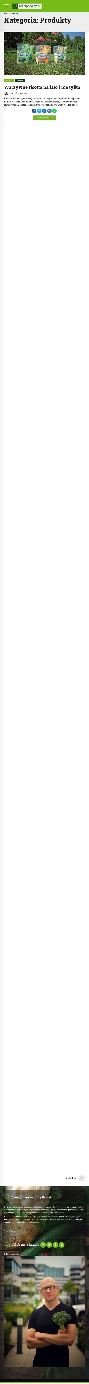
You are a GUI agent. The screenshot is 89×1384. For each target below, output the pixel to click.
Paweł (8, 93)
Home (6, 13)
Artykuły (9, 80)
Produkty (20, 80)
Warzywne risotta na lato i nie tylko (42, 87)
